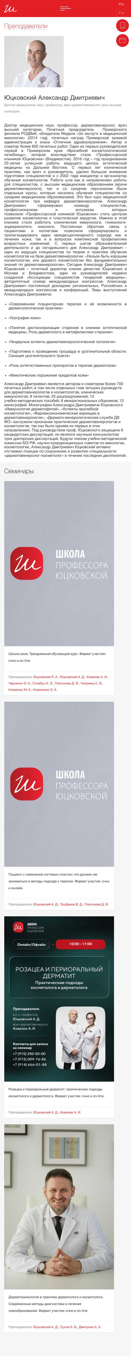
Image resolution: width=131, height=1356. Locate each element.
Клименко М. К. (19, 690)
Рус (121, 4)
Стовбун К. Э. (42, 683)
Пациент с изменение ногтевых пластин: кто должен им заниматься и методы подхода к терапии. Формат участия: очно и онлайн (58, 881)
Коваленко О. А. (45, 690)
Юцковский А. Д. (72, 677)
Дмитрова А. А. (90, 1327)
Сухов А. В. (68, 1327)
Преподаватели (26, 26)
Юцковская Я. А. (45, 677)
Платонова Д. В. (67, 683)
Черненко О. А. (19, 683)
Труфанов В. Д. (71, 904)
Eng (121, 13)
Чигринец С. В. (91, 683)
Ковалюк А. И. (97, 677)
